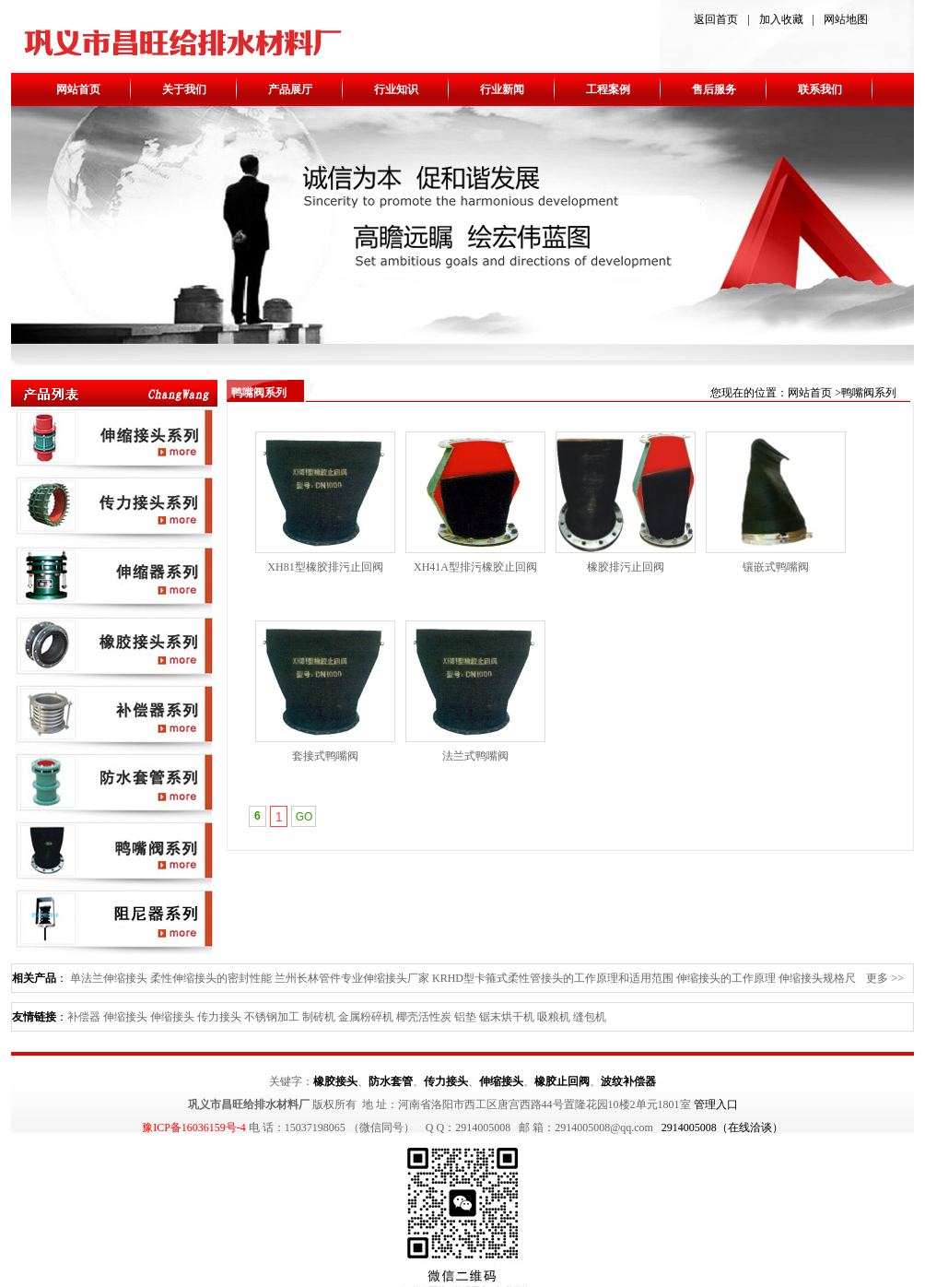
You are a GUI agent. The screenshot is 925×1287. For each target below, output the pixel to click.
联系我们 (820, 89)
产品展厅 (290, 89)
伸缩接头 (125, 1016)
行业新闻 (502, 89)
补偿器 (83, 1016)
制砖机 (318, 1016)
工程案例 (608, 89)
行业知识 (396, 89)
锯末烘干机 (506, 1016)
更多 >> (885, 978)
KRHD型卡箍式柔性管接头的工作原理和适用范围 (552, 978)
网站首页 (78, 89)
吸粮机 (553, 1016)
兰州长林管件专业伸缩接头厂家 (352, 978)
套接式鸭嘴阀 (325, 756)
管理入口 (716, 1104)
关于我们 (184, 89)
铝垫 (465, 1016)
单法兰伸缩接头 (108, 978)
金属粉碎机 (365, 1016)
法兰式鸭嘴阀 (475, 756)
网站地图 (846, 19)
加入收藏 (781, 19)
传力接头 (219, 1016)
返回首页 (716, 19)
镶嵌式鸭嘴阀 (776, 567)
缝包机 (589, 1016)
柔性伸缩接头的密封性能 (211, 978)
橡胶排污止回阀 (625, 567)
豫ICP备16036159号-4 (194, 1127)
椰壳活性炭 (423, 1016)
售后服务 (714, 89)
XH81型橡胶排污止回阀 (324, 567)
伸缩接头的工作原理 (726, 978)
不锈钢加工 (271, 1016)
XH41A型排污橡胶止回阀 (475, 567)
